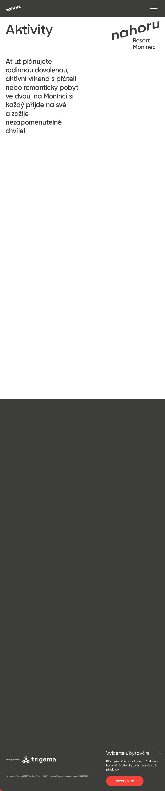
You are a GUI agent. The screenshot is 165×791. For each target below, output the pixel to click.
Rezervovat (125, 780)
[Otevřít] (153, 8)
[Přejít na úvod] (13, 8)
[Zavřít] (159, 751)
